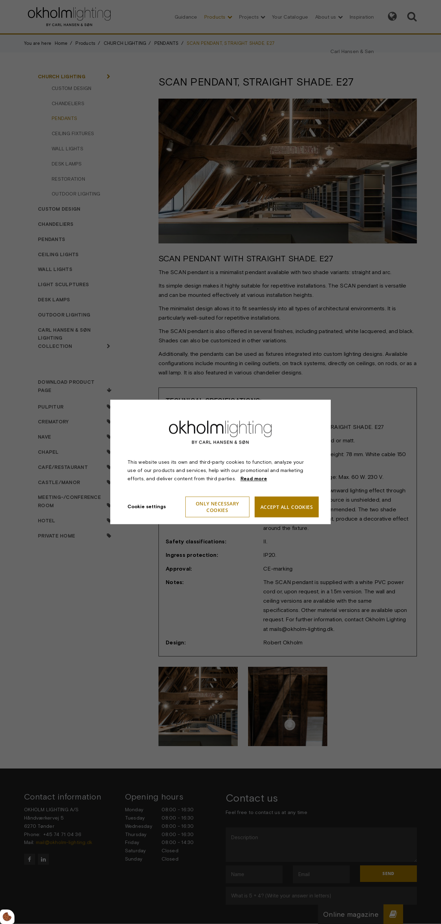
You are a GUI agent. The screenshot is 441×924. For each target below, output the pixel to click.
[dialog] (220, 462)
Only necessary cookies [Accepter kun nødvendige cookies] (217, 507)
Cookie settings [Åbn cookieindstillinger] (146, 507)
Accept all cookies (286, 507)
